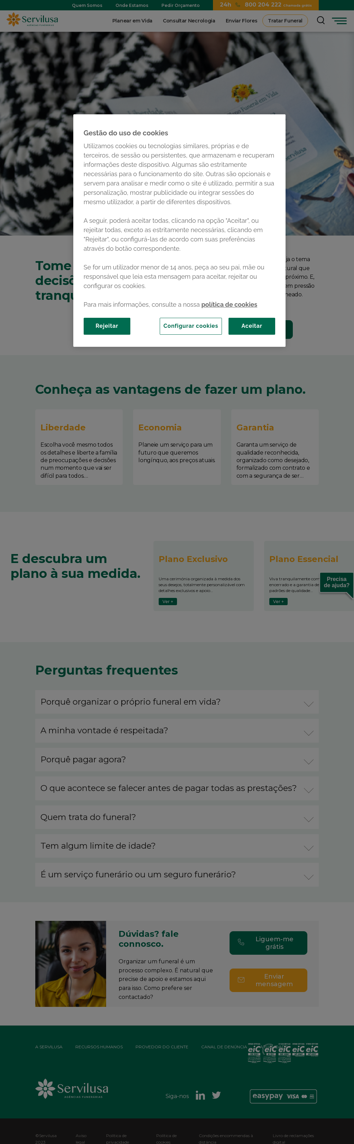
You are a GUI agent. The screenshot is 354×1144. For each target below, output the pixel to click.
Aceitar (252, 326)
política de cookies (229, 304)
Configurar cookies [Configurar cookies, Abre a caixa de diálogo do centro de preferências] (191, 326)
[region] (179, 230)
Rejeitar (106, 326)
